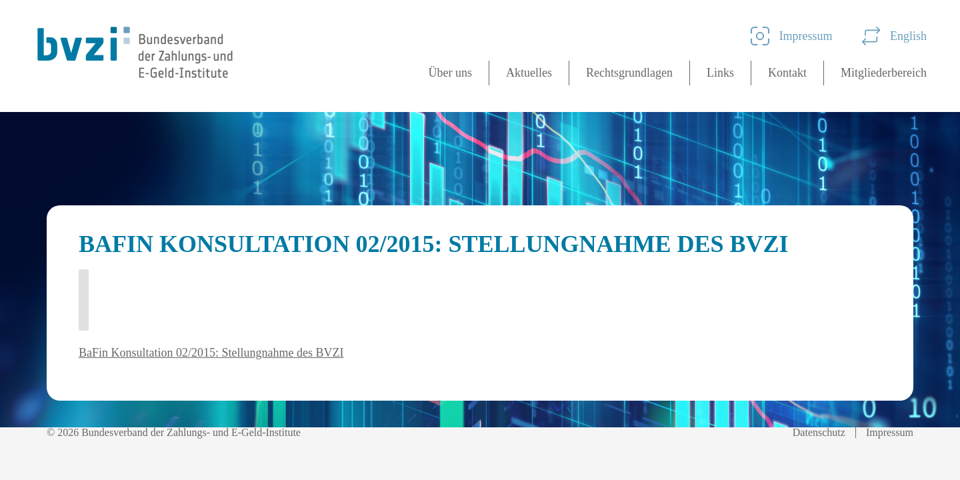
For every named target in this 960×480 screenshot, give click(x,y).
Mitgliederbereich (884, 72)
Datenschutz (819, 432)
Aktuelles (529, 72)
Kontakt (787, 72)
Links (720, 72)
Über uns (451, 72)
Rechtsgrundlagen (629, 72)
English (894, 36)
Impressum (792, 36)
